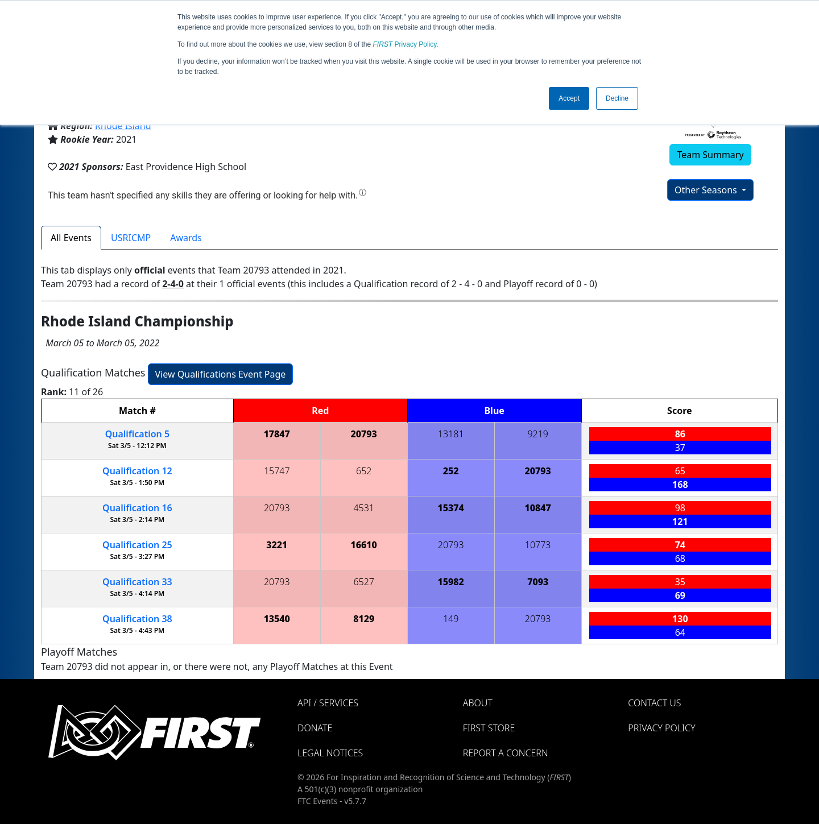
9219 (537, 434)
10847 (538, 508)
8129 (363, 618)
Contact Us (654, 703)
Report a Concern (505, 753)
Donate (314, 728)
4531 (363, 508)
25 (137, 545)
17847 (277, 434)
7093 (537, 581)
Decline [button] (617, 98)
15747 (277, 471)
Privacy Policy (405, 44)
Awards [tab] (186, 237)
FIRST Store (489, 728)
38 (137, 618)
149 (450, 618)
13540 (277, 618)
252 (451, 471)
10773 (538, 545)
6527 (363, 581)
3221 (276, 545)
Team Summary (710, 154)
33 (137, 581)
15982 (451, 581)
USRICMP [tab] (131, 237)
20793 (364, 434)
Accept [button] (569, 98)
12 (137, 471)
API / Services (327, 703)
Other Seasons (707, 190)
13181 (451, 434)
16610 (364, 545)
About (478, 703)
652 (363, 471)
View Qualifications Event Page (220, 374)
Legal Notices (330, 753)
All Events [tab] (71, 237)
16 (137, 508)
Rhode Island (123, 125)
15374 (451, 508)
